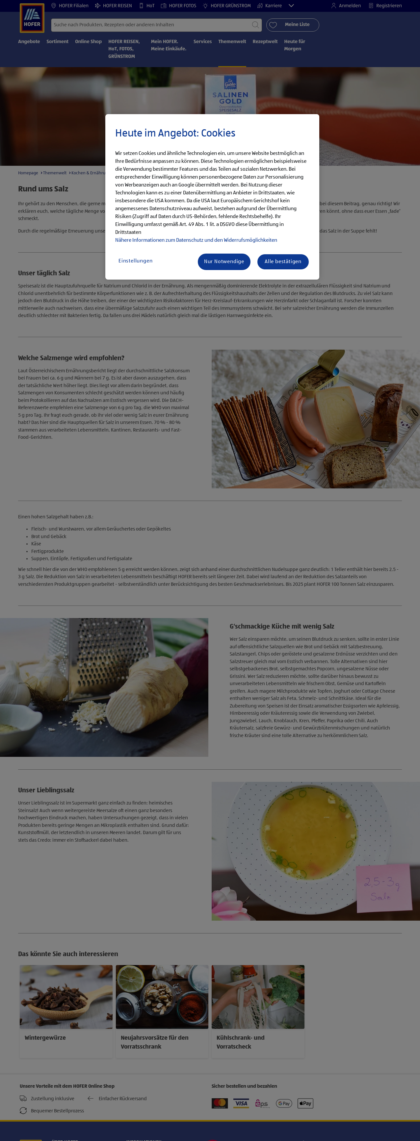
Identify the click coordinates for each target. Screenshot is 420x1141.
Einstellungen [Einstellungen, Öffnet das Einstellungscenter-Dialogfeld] (135, 261)
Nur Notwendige (224, 261)
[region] (212, 197)
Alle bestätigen (283, 261)
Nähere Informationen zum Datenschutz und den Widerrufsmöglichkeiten (196, 240)
